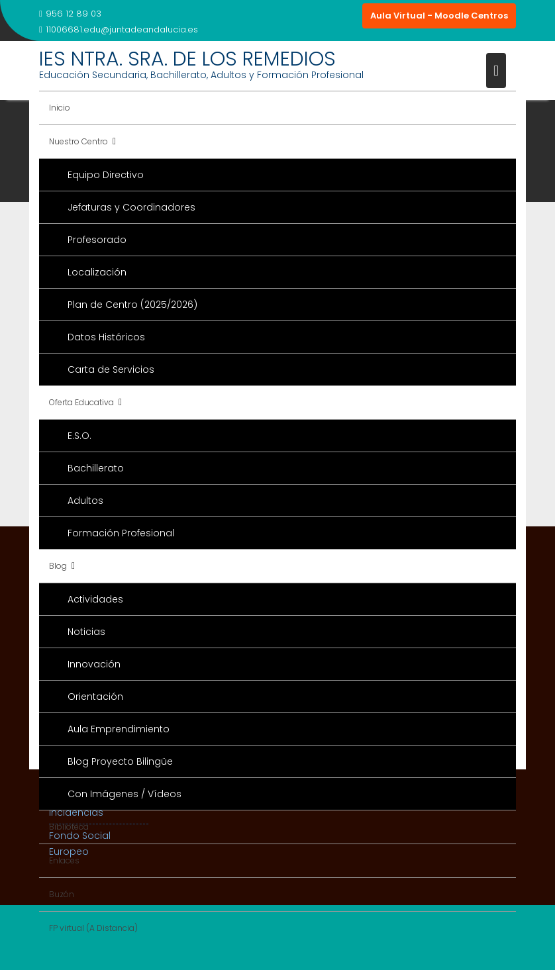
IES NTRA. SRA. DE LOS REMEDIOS (187, 59)
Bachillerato (96, 468)
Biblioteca (69, 826)
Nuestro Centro (78, 141)
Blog (58, 565)
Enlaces (64, 860)
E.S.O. (79, 435)
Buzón (61, 894)
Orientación (95, 696)
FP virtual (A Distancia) (93, 928)
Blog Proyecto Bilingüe (120, 761)
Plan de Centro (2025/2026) (132, 304)
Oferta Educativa (81, 402)
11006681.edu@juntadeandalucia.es (118, 29)
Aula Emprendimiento (119, 729)
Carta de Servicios (111, 369)
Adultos (85, 500)
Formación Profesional (121, 533)
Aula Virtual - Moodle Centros (439, 15)
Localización (97, 272)
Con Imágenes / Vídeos (124, 793)
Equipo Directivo (106, 174)
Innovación (94, 664)
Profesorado (97, 239)
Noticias (86, 631)
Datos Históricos (106, 337)
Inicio (59, 107)
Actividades (95, 599)
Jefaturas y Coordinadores (131, 207)
